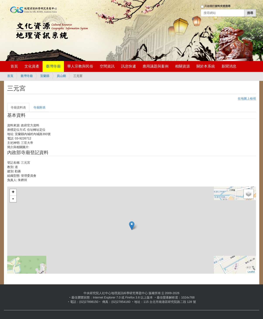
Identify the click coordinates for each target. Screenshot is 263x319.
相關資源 (182, 66)
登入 (195, 19)
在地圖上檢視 (247, 98)
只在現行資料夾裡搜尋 (217, 6)
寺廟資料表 (18, 107)
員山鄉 (61, 76)
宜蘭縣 (44, 76)
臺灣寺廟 (53, 66)
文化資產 (31, 66)
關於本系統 (205, 66)
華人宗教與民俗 (80, 66)
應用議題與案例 (155, 66)
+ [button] (13, 192)
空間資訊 (107, 66)
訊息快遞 (128, 66)
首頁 (14, 66)
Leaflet (251, 271)
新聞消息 (229, 66)
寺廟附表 (39, 107)
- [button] (13, 199)
